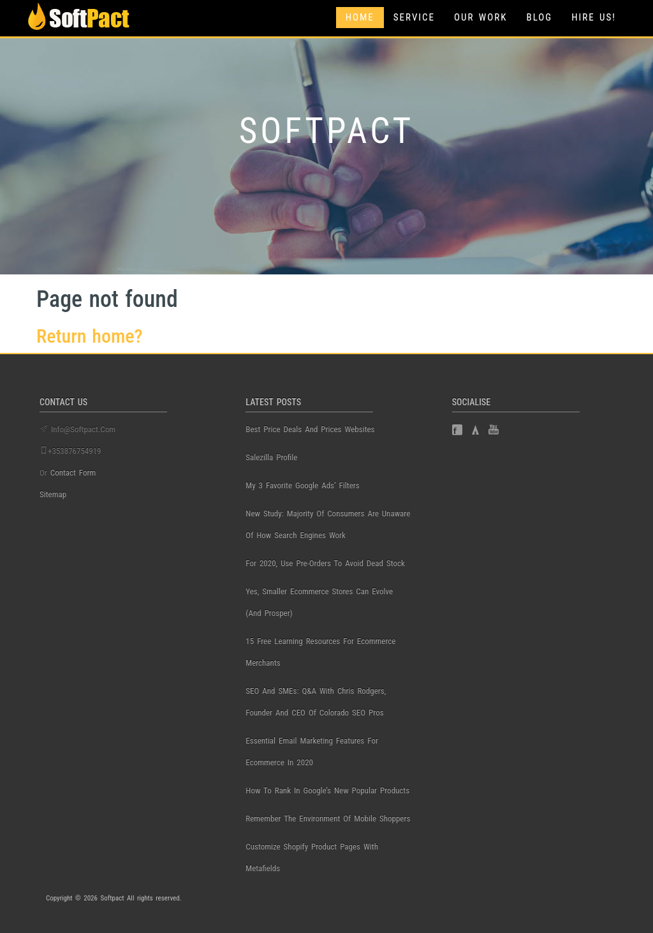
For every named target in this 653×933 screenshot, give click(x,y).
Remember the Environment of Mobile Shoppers (328, 818)
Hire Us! (593, 17)
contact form (73, 472)
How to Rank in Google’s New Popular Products (327, 790)
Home (360, 17)
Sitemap (53, 494)
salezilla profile (271, 457)
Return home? (89, 336)
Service (414, 17)
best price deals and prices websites (310, 429)
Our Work (480, 17)
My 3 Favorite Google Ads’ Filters (302, 485)
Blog (539, 17)
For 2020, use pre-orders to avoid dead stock (325, 563)
